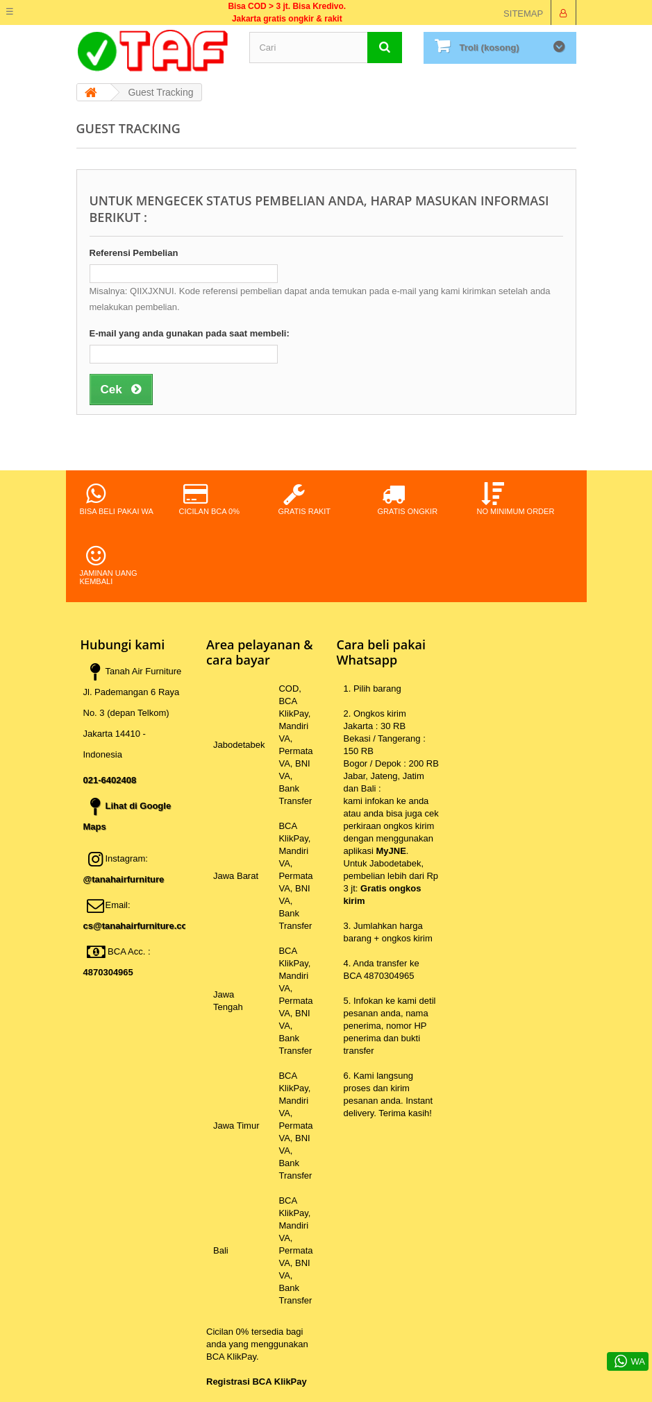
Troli (489, 47)
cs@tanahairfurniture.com (139, 926)
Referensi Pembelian (134, 253)
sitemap (523, 13)
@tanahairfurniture (124, 879)
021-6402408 (110, 780)
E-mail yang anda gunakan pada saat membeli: (190, 333)
